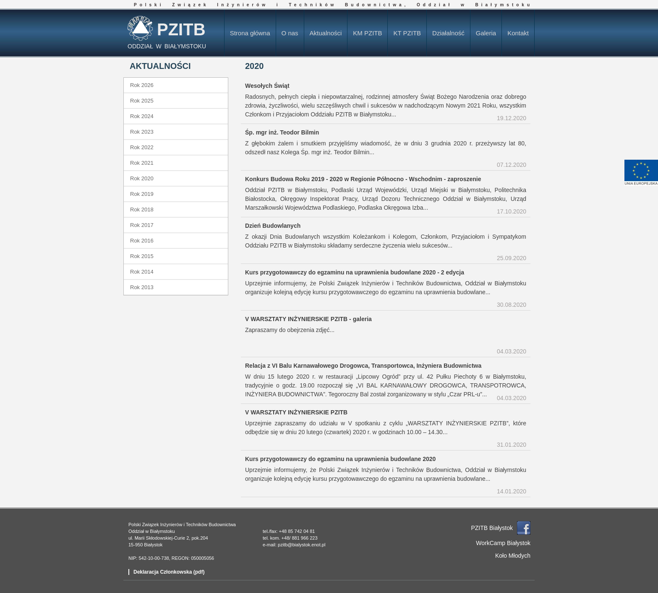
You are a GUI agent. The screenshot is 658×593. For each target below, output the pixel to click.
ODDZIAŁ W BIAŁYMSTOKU (167, 46)
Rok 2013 (142, 287)
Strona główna (250, 33)
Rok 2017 (142, 225)
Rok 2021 (142, 163)
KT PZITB (407, 33)
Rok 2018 (142, 209)
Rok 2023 (142, 132)
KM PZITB (367, 33)
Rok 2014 (142, 272)
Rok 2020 (142, 178)
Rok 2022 (142, 147)
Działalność (448, 33)
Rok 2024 (142, 116)
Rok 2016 (142, 240)
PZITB (181, 29)
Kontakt (518, 33)
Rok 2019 (142, 194)
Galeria (486, 33)
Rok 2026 (142, 85)
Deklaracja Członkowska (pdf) (168, 572)
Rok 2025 (142, 101)
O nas (290, 33)
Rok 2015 (142, 256)
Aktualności (326, 33)
